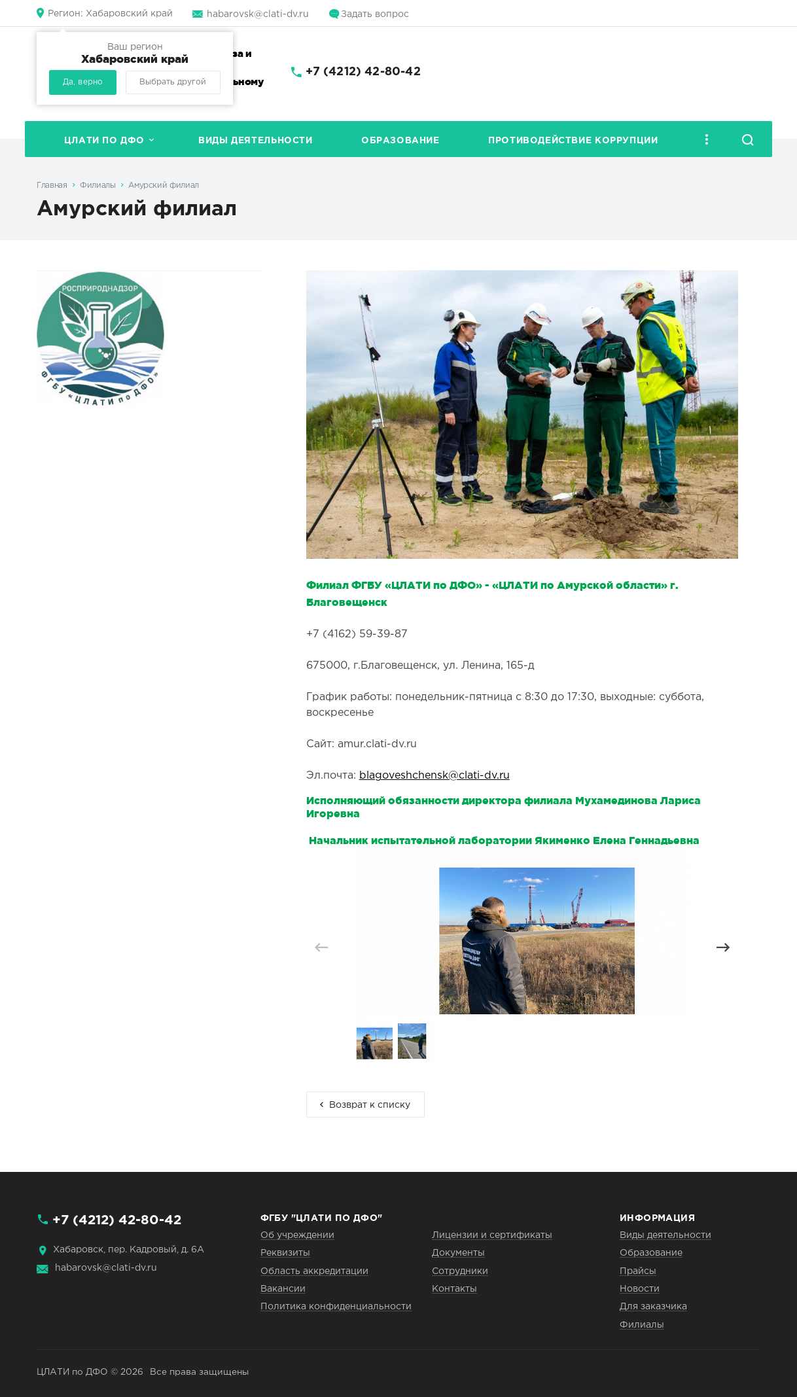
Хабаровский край (110, 14)
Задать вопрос (375, 14)
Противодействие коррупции (573, 141)
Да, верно (83, 82)
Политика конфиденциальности (336, 1307)
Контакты (454, 1289)
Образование (400, 141)
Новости (640, 1289)
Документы (458, 1253)
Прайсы (638, 1271)
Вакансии (283, 1289)
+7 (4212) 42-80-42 (363, 72)
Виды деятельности (255, 141)
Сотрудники (460, 1271)
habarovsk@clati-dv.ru (258, 14)
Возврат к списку (369, 1105)
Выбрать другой (172, 82)
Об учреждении (297, 1235)
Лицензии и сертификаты (492, 1235)
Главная (52, 185)
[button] (723, 947)
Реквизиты (285, 1253)
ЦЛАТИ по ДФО (104, 141)
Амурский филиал (163, 185)
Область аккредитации (314, 1271)
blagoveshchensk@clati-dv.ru (434, 776)
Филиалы (97, 185)
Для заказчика (653, 1307)
